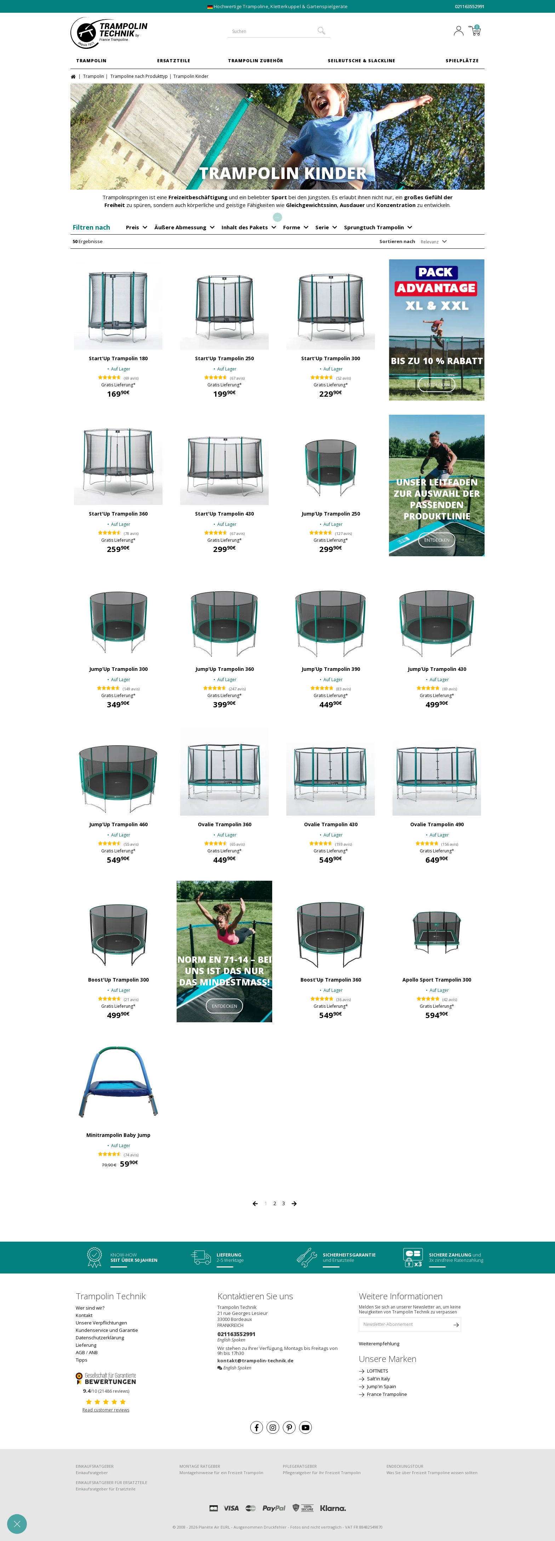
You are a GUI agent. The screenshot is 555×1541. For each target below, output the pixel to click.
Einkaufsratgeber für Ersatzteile (106, 1488)
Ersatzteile (174, 61)
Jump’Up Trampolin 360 (224, 669)
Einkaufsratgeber (92, 1472)
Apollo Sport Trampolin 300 (436, 980)
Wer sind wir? (90, 1308)
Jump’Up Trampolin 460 (118, 824)
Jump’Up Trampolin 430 (437, 669)
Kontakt (84, 1315)
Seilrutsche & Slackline (361, 61)
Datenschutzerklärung (100, 1337)
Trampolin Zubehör (255, 61)
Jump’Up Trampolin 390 (331, 669)
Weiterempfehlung (379, 1343)
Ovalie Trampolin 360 (224, 824)
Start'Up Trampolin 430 (224, 514)
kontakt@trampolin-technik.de (255, 1360)
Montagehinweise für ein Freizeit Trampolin (221, 1472)
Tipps (81, 1360)
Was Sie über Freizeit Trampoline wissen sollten (432, 1472)
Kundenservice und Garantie (107, 1330)
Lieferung (86, 1345)
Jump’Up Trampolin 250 (331, 514)
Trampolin (91, 61)
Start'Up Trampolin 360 (118, 514)
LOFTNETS (377, 1371)
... (277, 216)
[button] (17, 1524)
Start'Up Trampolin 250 (224, 358)
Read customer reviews (105, 1410)
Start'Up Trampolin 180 (118, 358)
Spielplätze (462, 61)
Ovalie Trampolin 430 (330, 824)
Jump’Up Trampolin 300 (118, 669)
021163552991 (470, 6)
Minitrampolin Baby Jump (118, 1135)
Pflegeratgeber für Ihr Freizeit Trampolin (322, 1472)
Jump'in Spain (381, 1386)
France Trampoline (386, 1394)
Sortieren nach (397, 241)
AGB (80, 1352)
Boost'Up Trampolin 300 (118, 980)
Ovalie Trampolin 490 (437, 824)
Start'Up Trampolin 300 (330, 358)
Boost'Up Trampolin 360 (331, 980)
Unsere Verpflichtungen (101, 1322)
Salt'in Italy (378, 1378)
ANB (93, 1352)
